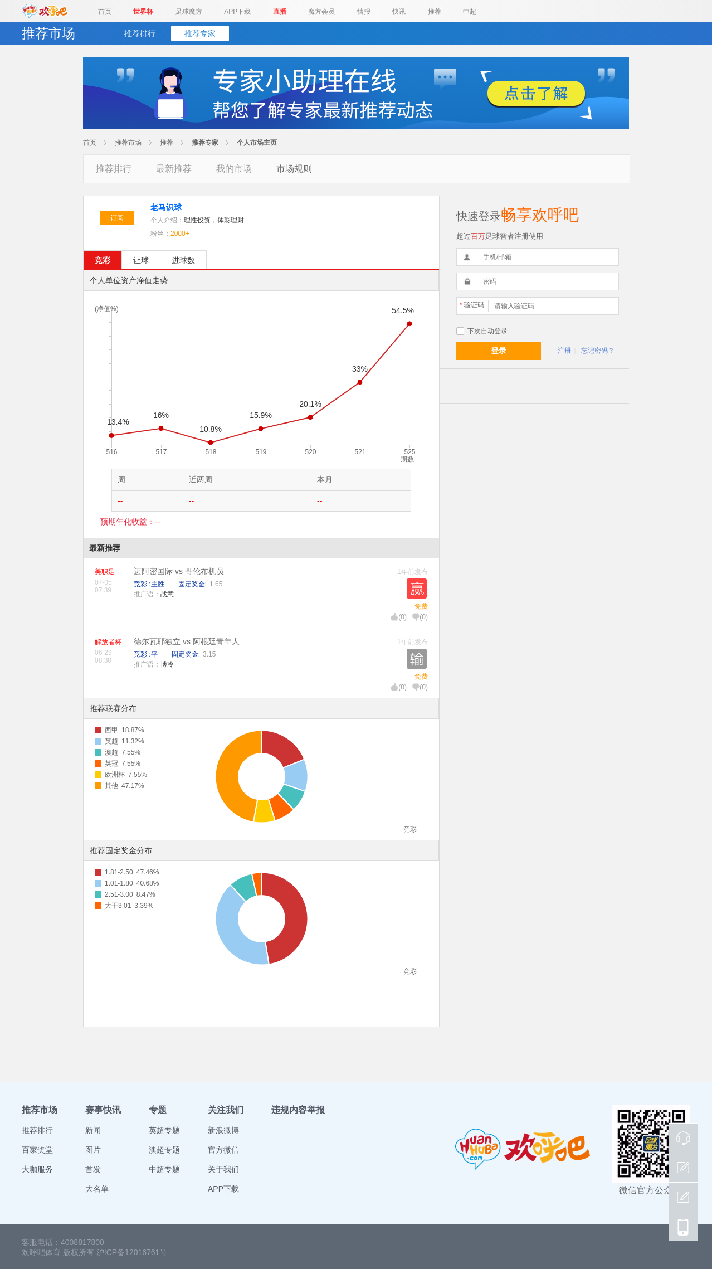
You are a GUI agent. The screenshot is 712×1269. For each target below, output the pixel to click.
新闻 (93, 1130)
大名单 (97, 1188)
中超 (469, 12)
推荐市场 (128, 142)
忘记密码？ (598, 350)
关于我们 (223, 1169)
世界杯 (143, 12)
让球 (141, 260)
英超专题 (164, 1130)
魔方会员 (321, 12)
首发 (93, 1169)
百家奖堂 (37, 1149)
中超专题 (164, 1169)
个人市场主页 (257, 142)
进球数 (183, 260)
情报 (363, 12)
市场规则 (294, 168)
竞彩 (102, 260)
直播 (279, 12)
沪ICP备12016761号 (132, 1252)
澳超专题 (164, 1149)
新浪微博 (223, 1130)
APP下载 (237, 12)
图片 (93, 1149)
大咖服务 (37, 1169)
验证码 (472, 305)
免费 (421, 606)
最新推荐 (174, 168)
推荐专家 (200, 33)
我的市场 (234, 168)
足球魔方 (188, 12)
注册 (564, 350)
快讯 (399, 12)
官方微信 (223, 1149)
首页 (104, 12)
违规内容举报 (298, 1110)
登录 (498, 350)
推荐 (434, 12)
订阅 (117, 218)
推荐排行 (139, 33)
